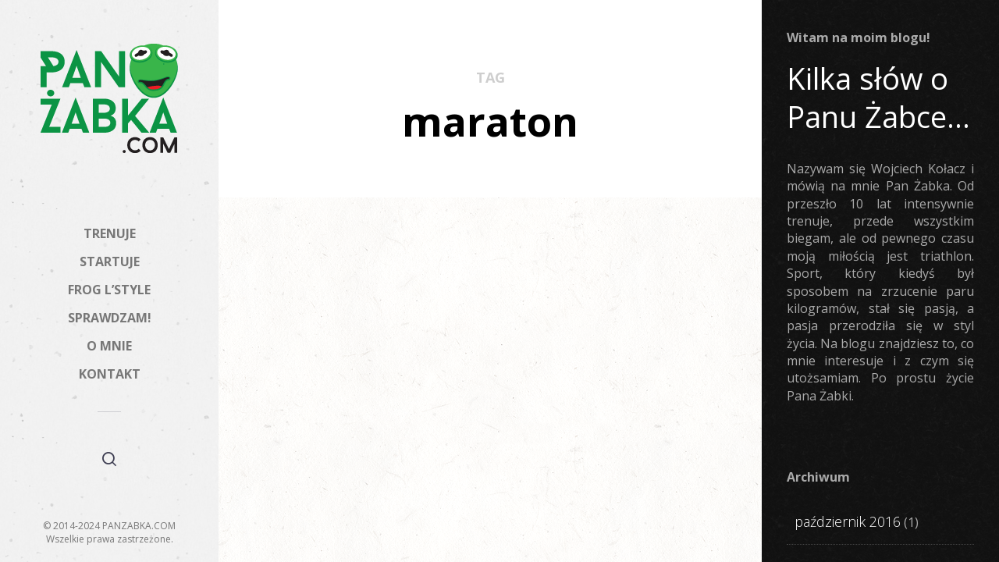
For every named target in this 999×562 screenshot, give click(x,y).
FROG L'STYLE (326, 391)
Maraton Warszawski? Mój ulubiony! (606, 449)
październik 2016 (848, 521)
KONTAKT (109, 373)
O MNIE (109, 345)
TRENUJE (110, 233)
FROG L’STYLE (109, 289)
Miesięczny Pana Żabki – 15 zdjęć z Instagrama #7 (360, 449)
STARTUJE (110, 261)
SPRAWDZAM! (109, 317)
